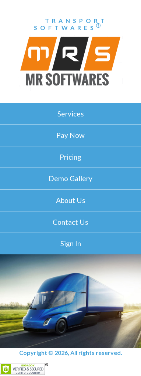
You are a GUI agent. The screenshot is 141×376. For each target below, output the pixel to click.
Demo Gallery (70, 178)
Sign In (70, 243)
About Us (70, 200)
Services (70, 113)
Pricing (70, 157)
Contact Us (70, 222)
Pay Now (70, 135)
